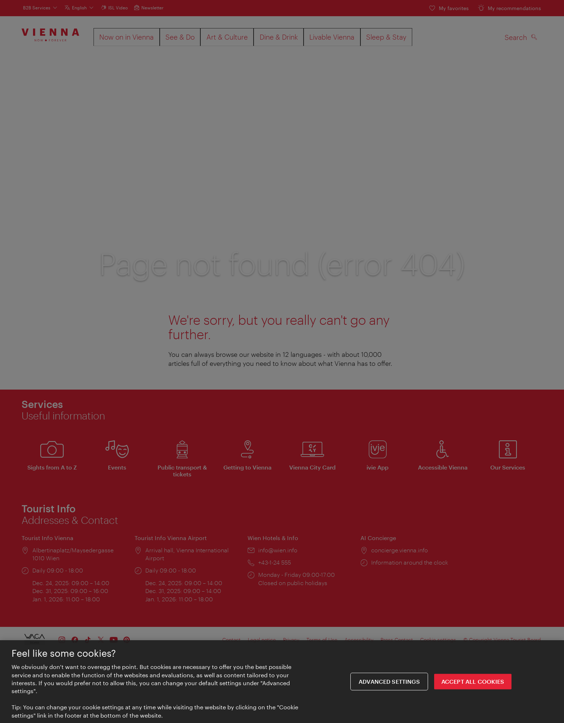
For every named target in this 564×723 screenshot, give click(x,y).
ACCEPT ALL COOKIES (472, 683)
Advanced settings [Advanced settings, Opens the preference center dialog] (389, 683)
